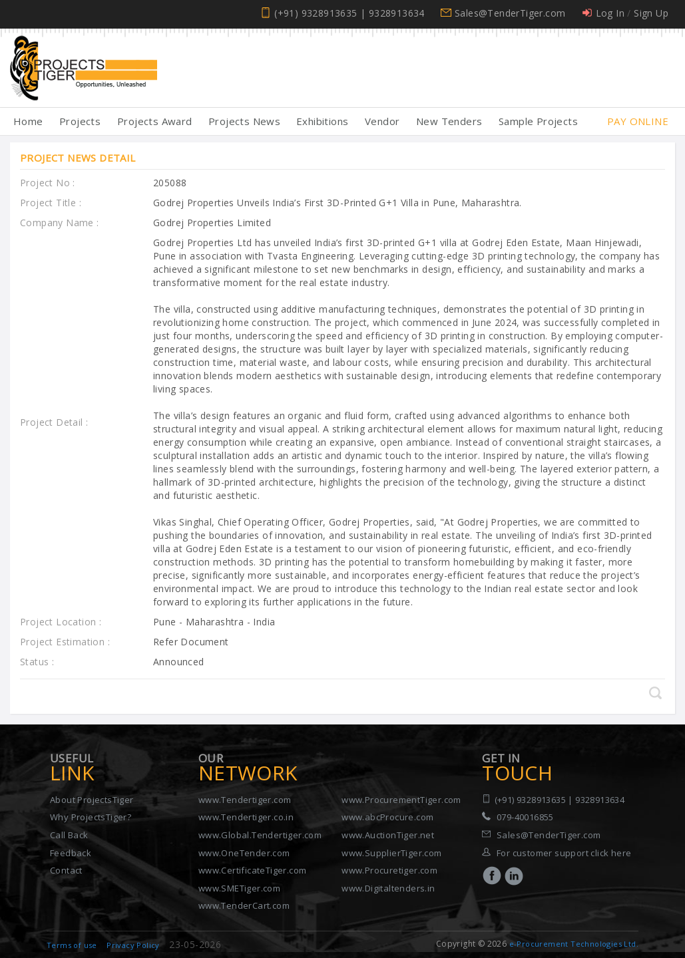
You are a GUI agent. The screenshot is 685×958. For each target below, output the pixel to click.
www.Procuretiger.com (389, 870)
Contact (66, 870)
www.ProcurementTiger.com (401, 800)
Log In (610, 13)
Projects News (244, 121)
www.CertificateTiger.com (252, 870)
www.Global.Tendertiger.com (260, 835)
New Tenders (449, 121)
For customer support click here (564, 853)
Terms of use (72, 945)
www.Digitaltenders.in (388, 888)
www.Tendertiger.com (245, 800)
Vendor (382, 121)
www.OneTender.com (244, 853)
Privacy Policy (133, 945)
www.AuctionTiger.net (388, 835)
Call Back (69, 835)
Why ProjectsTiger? (90, 817)
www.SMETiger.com (239, 888)
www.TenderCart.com (244, 905)
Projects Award (154, 121)
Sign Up (651, 13)
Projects (80, 121)
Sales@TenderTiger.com (510, 13)
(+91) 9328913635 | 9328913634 (349, 13)
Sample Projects (538, 121)
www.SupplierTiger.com (391, 853)
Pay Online (637, 121)
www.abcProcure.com (387, 817)
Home (28, 121)
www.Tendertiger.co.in (246, 817)
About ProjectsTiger (92, 800)
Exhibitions (322, 121)
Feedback (70, 853)
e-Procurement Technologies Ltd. (573, 944)
